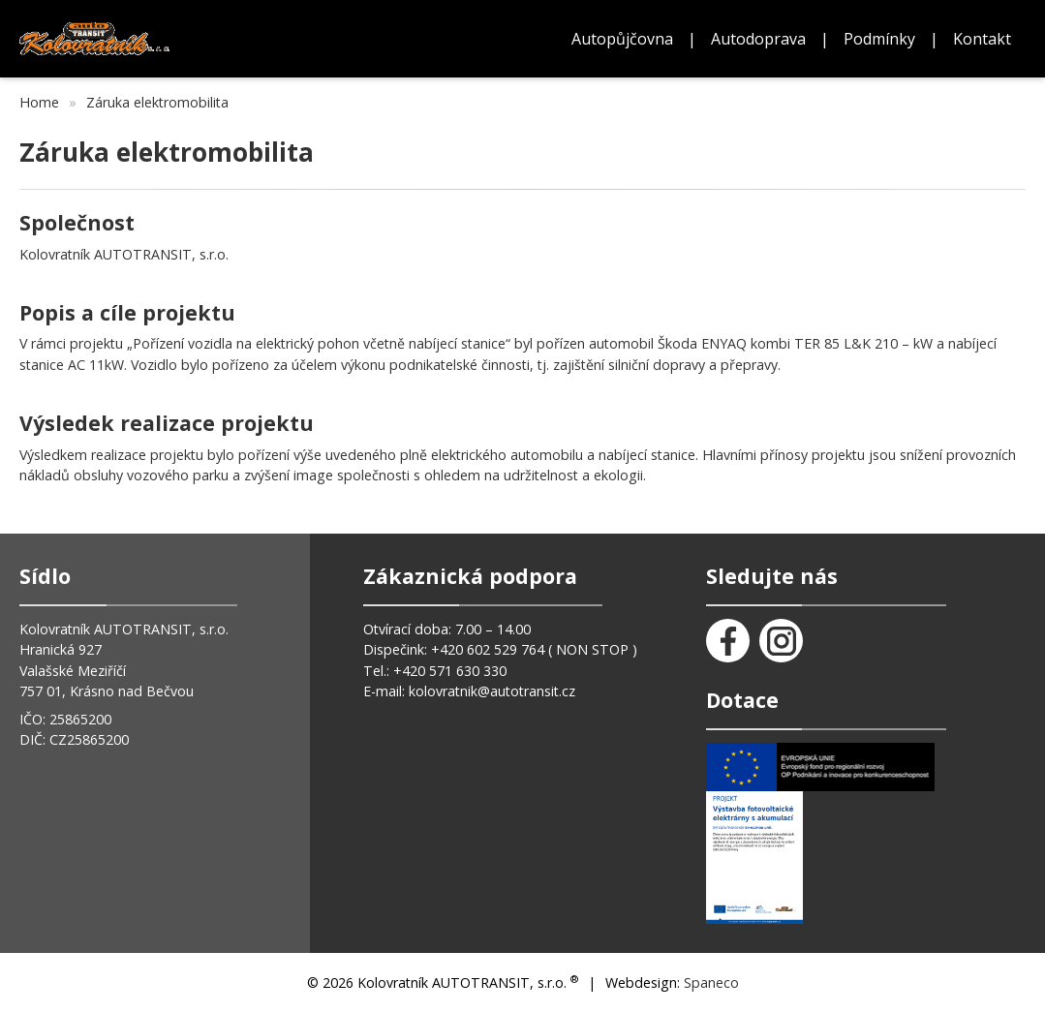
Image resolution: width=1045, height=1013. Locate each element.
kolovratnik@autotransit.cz (492, 691)
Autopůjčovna (622, 38)
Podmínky (879, 38)
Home (39, 102)
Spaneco (711, 982)
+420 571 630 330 (450, 670)
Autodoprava (758, 38)
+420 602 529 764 (489, 649)
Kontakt (982, 38)
